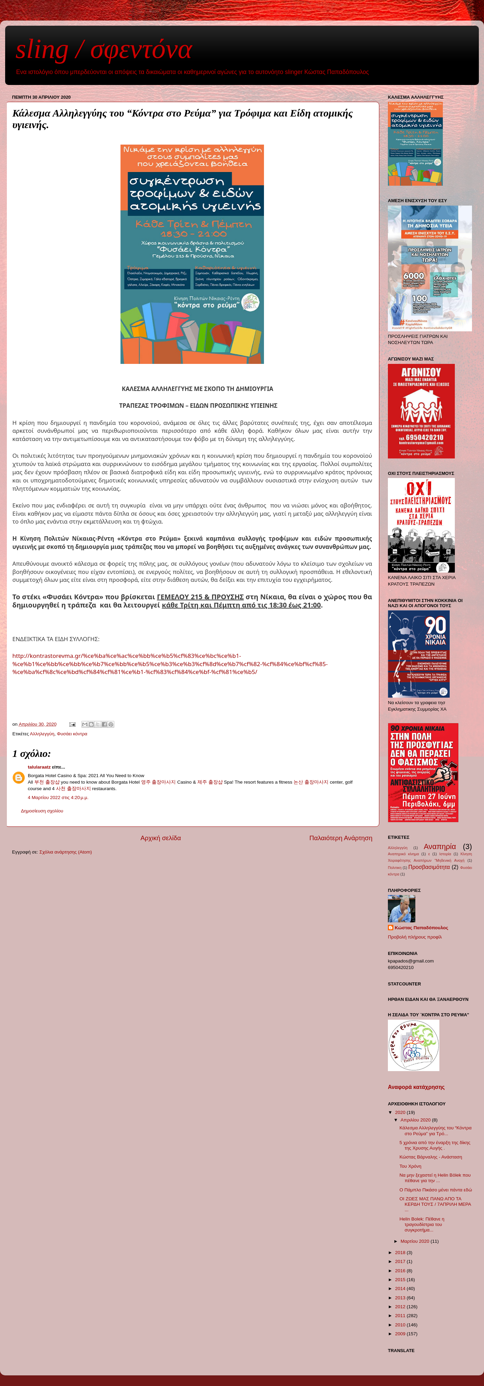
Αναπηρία (440, 846)
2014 (401, 1288)
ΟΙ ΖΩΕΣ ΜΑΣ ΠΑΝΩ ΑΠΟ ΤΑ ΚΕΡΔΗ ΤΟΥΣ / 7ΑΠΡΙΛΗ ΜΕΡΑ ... (435, 1204)
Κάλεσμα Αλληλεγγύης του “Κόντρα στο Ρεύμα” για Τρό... (436, 1130)
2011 (401, 1315)
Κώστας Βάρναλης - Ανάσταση (431, 1157)
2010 (401, 1324)
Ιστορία (445, 854)
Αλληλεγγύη (42, 733)
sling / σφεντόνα (103, 49)
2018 (401, 1252)
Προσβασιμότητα (429, 867)
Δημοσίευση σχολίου (42, 810)
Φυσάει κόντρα (72, 733)
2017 (401, 1261)
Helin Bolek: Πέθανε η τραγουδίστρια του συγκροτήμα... (422, 1224)
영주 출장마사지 (158, 782)
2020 (401, 1112)
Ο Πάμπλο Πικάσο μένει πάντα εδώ (436, 1189)
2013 (401, 1297)
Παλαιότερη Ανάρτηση (340, 838)
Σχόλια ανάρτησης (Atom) (65, 852)
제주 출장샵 (210, 782)
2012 (401, 1306)
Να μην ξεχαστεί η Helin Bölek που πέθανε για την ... (435, 1178)
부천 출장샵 (47, 782)
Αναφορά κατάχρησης (416, 1087)
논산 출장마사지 (311, 782)
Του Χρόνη (411, 1166)
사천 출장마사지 (73, 788)
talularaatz (39, 767)
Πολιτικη (394, 868)
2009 (401, 1333)
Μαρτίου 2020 (415, 1241)
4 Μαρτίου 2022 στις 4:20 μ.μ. (58, 797)
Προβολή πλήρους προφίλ (415, 937)
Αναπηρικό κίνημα (403, 854)
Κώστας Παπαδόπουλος (421, 927)
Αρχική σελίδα (160, 838)
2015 (401, 1279)
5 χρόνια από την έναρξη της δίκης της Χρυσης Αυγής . (435, 1145)
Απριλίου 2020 (416, 1120)
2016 (401, 1270)
